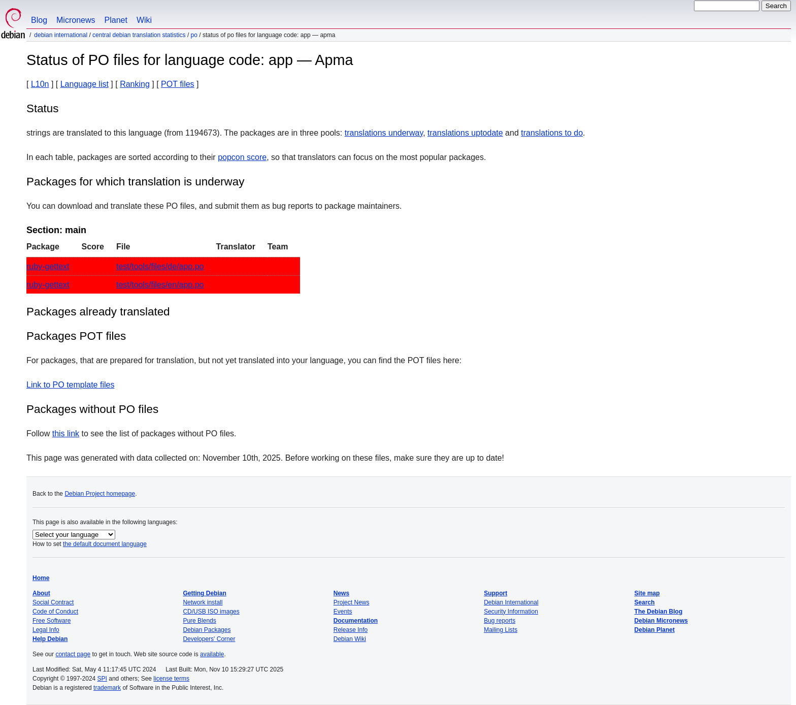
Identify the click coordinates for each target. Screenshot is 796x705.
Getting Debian (204, 593)
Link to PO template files (70, 384)
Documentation (356, 620)
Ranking (135, 84)
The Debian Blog (659, 611)
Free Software (51, 620)
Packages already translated (98, 311)
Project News (352, 602)
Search (645, 602)
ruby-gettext (47, 266)
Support (495, 593)
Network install (202, 602)
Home (40, 578)
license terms (171, 678)
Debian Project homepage (99, 493)
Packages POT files (76, 336)
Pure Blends (199, 620)
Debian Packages (206, 629)
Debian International (60, 35)
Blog (39, 20)
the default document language (105, 544)
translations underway (384, 133)
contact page (72, 654)
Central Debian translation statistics (138, 35)
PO (194, 35)
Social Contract (53, 602)
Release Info (351, 629)
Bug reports (499, 620)
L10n (40, 84)
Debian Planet (655, 629)
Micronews (75, 20)
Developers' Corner (209, 639)
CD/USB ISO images (211, 611)
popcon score (242, 157)
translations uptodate (465, 133)
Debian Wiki (350, 639)
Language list (84, 84)
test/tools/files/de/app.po (160, 266)
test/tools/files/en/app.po (160, 284)
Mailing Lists (500, 629)
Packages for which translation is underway (135, 181)
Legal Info (45, 629)
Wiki (144, 20)
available (212, 654)
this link (65, 433)
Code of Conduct (55, 611)
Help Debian (50, 639)
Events (343, 611)
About (41, 593)
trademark (107, 687)
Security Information (511, 611)
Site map (647, 593)
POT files (177, 84)
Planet (116, 20)
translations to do (552, 133)
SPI (102, 678)
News (341, 593)
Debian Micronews (661, 620)
